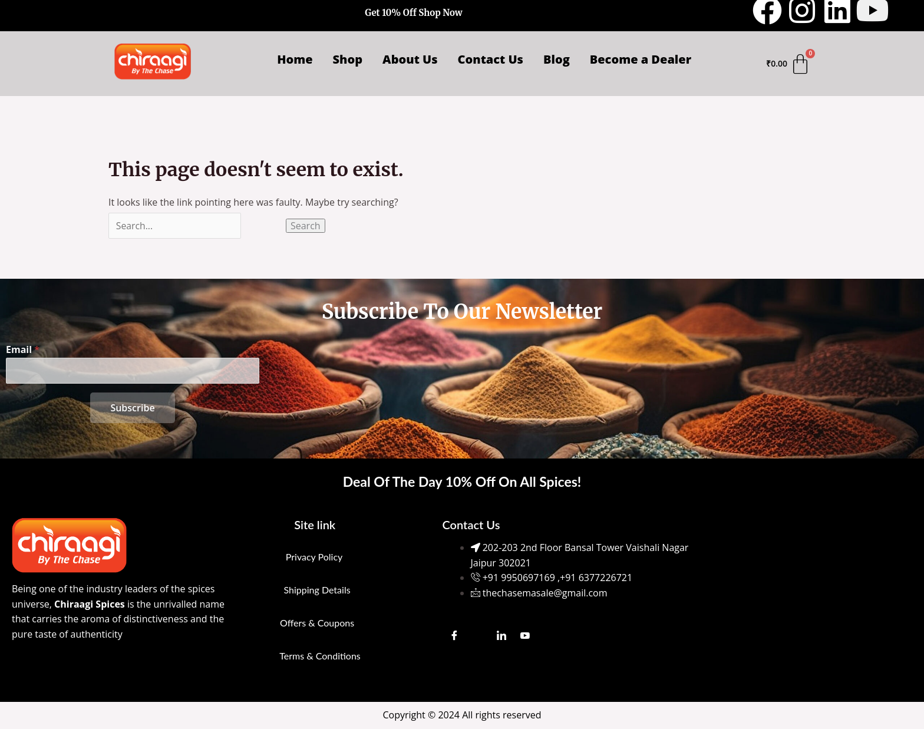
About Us (409, 59)
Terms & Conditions (320, 655)
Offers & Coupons (317, 622)
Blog (556, 59)
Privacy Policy (314, 556)
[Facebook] (454, 635)
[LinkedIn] (501, 635)
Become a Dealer (640, 59)
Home (294, 59)
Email (22, 349)
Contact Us (490, 59)
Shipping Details (316, 589)
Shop (348, 59)
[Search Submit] (265, 225)
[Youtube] (525, 635)
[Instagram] (478, 635)
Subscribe (132, 407)
